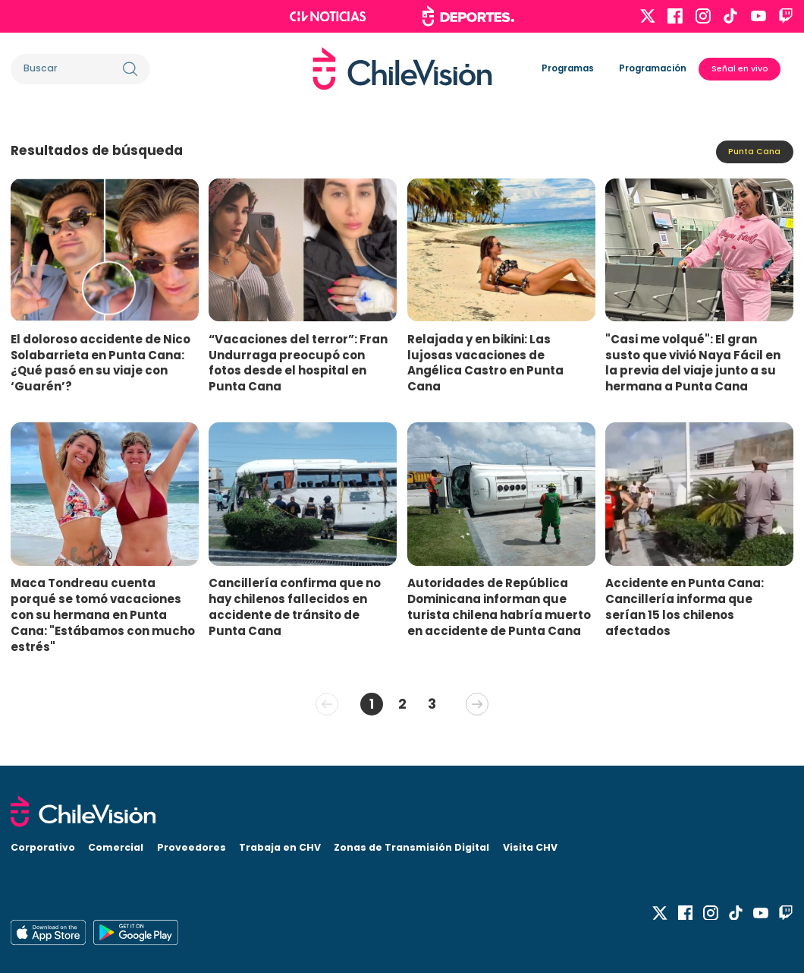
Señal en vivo (739, 68)
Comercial (115, 847)
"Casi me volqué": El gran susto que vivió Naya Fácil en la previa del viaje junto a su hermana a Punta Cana (692, 362)
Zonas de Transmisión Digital (411, 847)
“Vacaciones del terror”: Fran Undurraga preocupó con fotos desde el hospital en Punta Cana (298, 362)
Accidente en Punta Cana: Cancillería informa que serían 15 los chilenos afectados (684, 606)
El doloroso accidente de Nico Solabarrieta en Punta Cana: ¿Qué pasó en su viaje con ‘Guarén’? (100, 362)
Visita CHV (530, 847)
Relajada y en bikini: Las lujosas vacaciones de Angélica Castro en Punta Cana (485, 362)
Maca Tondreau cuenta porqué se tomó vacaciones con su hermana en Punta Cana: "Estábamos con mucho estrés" (103, 614)
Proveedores (191, 847)
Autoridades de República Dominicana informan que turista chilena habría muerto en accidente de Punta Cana (499, 606)
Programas (568, 68)
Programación (652, 68)
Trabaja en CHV (280, 847)
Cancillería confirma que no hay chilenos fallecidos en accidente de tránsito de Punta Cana (295, 606)
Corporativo (43, 847)
